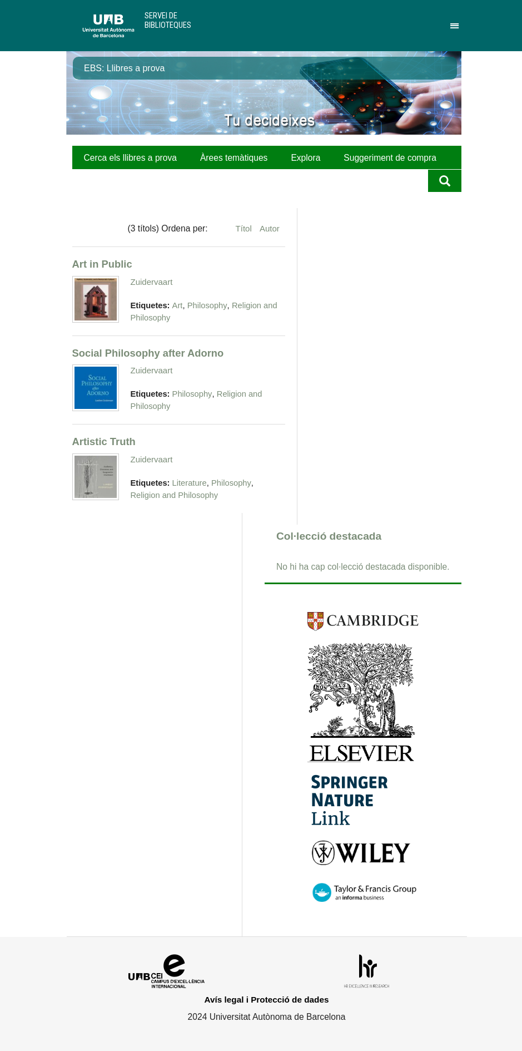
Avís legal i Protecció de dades (267, 999)
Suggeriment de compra (390, 157)
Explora (305, 157)
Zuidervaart (152, 282)
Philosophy (207, 305)
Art (177, 305)
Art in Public (102, 264)
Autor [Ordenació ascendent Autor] (270, 228)
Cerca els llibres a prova (130, 157)
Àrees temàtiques (233, 157)
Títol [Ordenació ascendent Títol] (245, 228)
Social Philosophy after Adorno (148, 353)
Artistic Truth (104, 441)
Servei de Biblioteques (168, 20)
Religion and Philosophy (174, 495)
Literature (189, 482)
